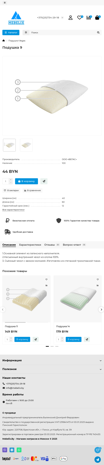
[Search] (65, 32)
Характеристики (30, 244)
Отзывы (52, 244)
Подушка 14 (63, 326)
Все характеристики (13, 209)
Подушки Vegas (16, 40)
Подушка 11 (11, 326)
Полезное (52, 369)
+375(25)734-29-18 (48, 17)
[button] (2, 309)
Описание (9, 244)
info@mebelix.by (15, 388)
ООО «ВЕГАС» (69, 159)
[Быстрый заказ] (43, 181)
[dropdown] (4, 2)
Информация (52, 360)
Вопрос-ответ (74, 244)
